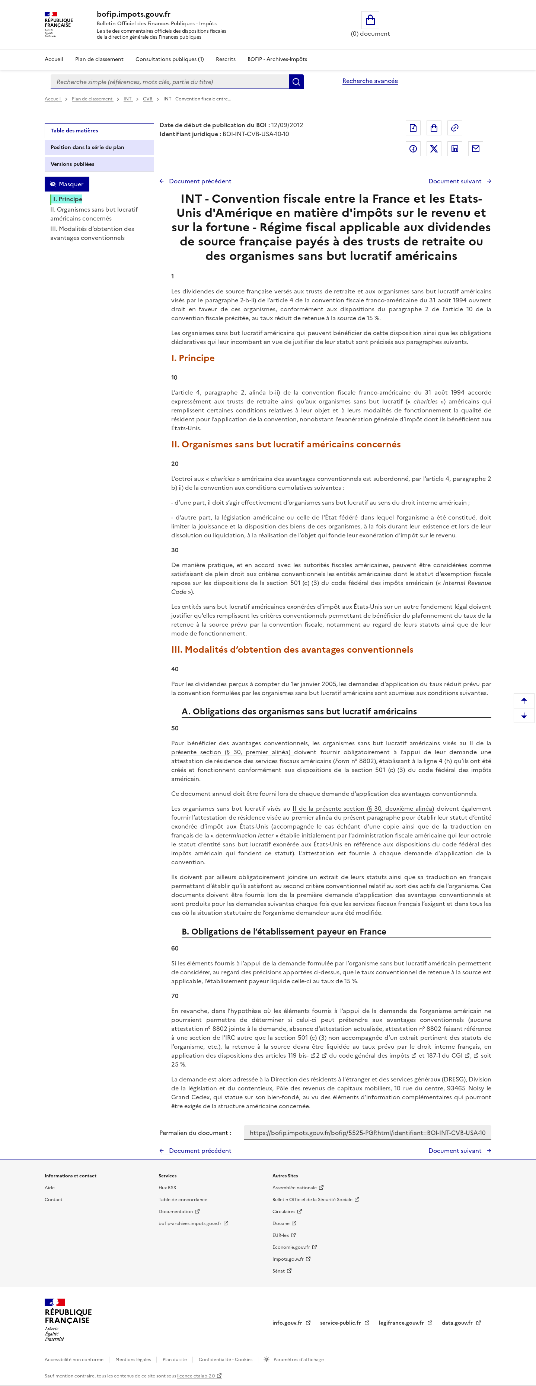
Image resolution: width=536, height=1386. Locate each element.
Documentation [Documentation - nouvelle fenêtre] (176, 1211)
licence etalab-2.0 (196, 1376)
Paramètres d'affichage (298, 1359)
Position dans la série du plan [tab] (87, 147)
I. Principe (67, 198)
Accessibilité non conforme (75, 1359)
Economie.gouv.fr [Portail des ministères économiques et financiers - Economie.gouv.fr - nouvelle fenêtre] (291, 1247)
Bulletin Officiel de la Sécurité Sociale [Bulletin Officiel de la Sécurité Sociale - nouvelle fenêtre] (312, 1199)
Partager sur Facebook (413, 148)
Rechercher (296, 81)
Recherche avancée (370, 80)
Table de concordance (183, 1199)
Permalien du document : (195, 1132)
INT (128, 99)
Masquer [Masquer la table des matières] (71, 184)
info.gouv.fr (288, 1323)
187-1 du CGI (445, 1055)
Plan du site (175, 1359)
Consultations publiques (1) (169, 59)
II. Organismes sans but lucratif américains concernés (94, 214)
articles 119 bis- (287, 1055)
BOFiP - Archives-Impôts (277, 59)
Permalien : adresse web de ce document (454, 127)
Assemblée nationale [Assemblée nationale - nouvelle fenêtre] (294, 1187)
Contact (54, 1199)
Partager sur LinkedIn (454, 148)
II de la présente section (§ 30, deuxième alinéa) (363, 808)
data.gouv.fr (458, 1323)
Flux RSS (167, 1187)
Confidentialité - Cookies (226, 1359)
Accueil (54, 59)
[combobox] (170, 81)
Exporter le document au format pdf (413, 127)
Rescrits (226, 59)
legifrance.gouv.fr (402, 1323)
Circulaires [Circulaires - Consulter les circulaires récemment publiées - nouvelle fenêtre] (283, 1211)
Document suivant (455, 181)
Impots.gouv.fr (288, 1259)
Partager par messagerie (475, 148)
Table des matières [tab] (74, 131)
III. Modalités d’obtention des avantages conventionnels (92, 233)
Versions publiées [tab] (72, 164)
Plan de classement (93, 99)
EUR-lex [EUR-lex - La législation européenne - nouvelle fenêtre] (280, 1235)
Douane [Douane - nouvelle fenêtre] (281, 1223)
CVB (148, 99)
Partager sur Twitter (434, 148)
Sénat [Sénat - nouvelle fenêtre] (278, 1271)
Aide (50, 1187)
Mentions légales (133, 1359)
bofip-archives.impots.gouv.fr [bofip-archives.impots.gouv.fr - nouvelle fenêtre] (190, 1223)
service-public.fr (341, 1323)
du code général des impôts (368, 1055)
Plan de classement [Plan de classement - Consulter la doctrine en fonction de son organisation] (99, 59)
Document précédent (200, 181)
